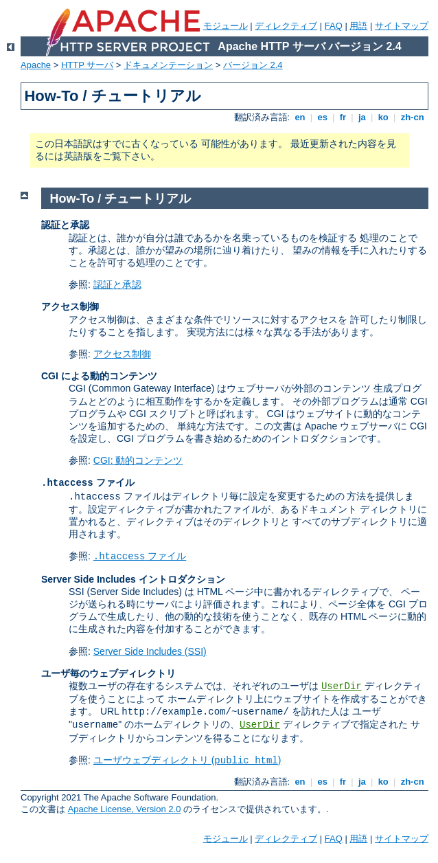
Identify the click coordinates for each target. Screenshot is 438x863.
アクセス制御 (122, 353)
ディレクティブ (286, 26)
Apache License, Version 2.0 (124, 809)
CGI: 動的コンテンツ (138, 460)
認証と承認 (117, 284)
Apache (36, 65)
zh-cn (412, 117)
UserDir (341, 686)
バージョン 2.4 (253, 65)
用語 (358, 26)
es (322, 117)
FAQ (334, 26)
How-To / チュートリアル (121, 198)
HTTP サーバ (87, 65)
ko (383, 117)
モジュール (225, 26)
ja (362, 117)
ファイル (140, 555)
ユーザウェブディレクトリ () (187, 759)
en (300, 117)
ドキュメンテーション (168, 65)
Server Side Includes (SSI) (150, 651)
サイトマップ (401, 26)
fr (343, 117)
